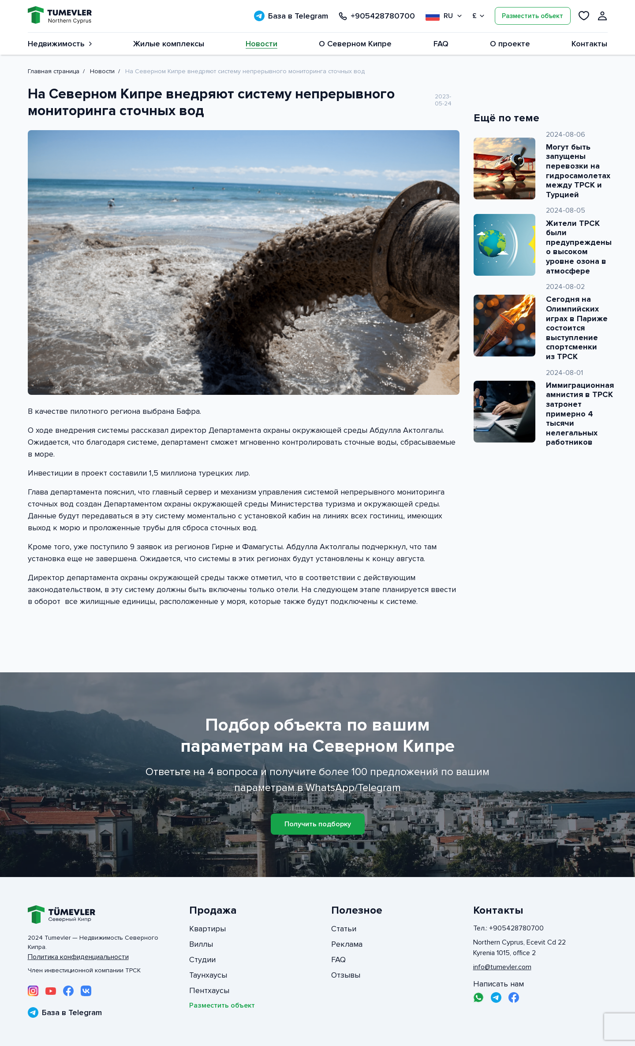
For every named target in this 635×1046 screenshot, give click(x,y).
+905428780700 (377, 16)
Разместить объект (532, 16)
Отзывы (345, 975)
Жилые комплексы (168, 44)
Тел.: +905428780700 (508, 928)
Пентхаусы (209, 990)
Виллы (201, 944)
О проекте (510, 44)
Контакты (589, 44)
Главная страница (53, 71)
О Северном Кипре (355, 44)
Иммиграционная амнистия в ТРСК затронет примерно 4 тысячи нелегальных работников (580, 413)
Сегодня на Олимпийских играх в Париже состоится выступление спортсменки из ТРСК (577, 327)
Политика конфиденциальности (78, 956)
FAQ (440, 44)
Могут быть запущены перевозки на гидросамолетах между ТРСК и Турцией (578, 170)
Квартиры (207, 929)
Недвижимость (60, 44)
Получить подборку (317, 824)
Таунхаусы (208, 975)
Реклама (346, 944)
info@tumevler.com (502, 967)
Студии (202, 959)
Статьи (343, 929)
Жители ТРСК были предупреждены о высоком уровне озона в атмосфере (579, 247)
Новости (261, 44)
